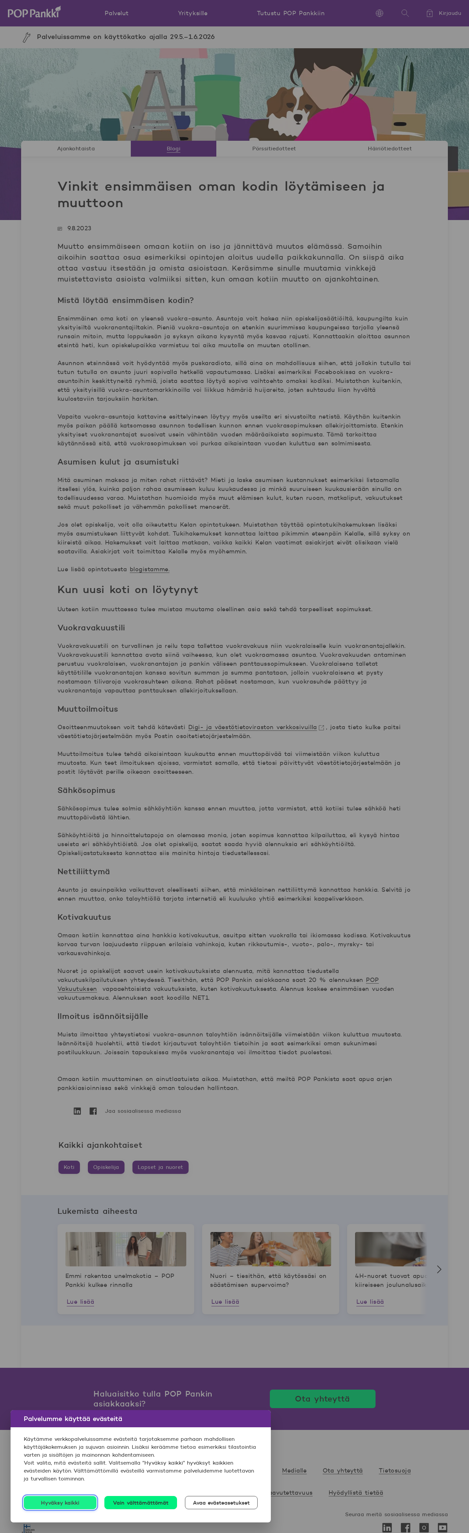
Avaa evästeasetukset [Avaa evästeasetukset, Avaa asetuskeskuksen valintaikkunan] (221, 1502)
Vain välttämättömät (140, 1502)
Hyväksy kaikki (60, 1502)
